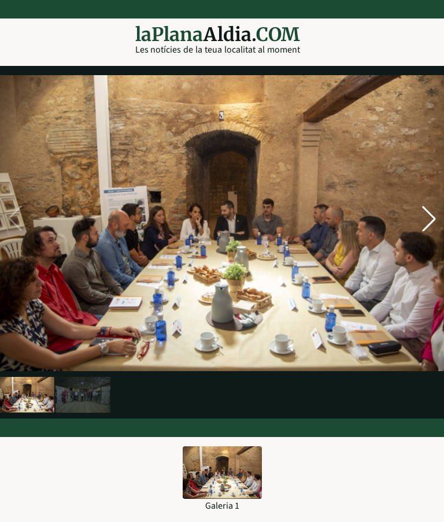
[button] (429, 218)
